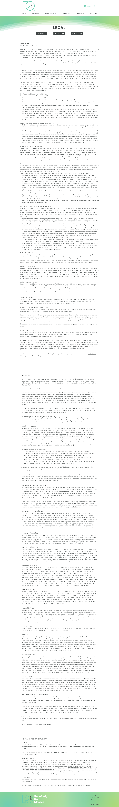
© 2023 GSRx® (95, 805)
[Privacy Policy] (77, 33)
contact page (92, 354)
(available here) (61, 400)
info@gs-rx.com (70, 303)
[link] (95, 6)
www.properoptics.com (36, 379)
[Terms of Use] (59, 33)
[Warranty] (41, 33)
